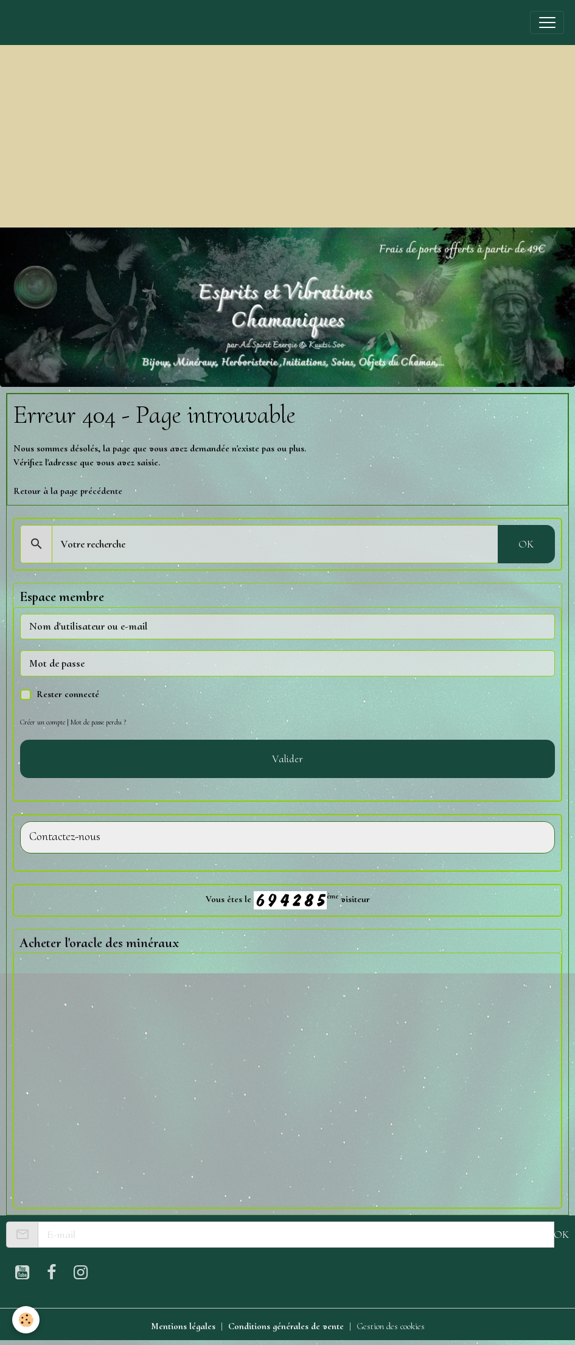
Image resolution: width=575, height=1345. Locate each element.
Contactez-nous (64, 837)
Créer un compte (42, 722)
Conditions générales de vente (286, 1326)
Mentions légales (183, 1326)
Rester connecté (68, 694)
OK (526, 544)
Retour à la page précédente (67, 491)
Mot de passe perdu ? (98, 722)
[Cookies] (26, 1319)
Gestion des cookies (391, 1326)
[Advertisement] (287, 136)
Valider (287, 758)
